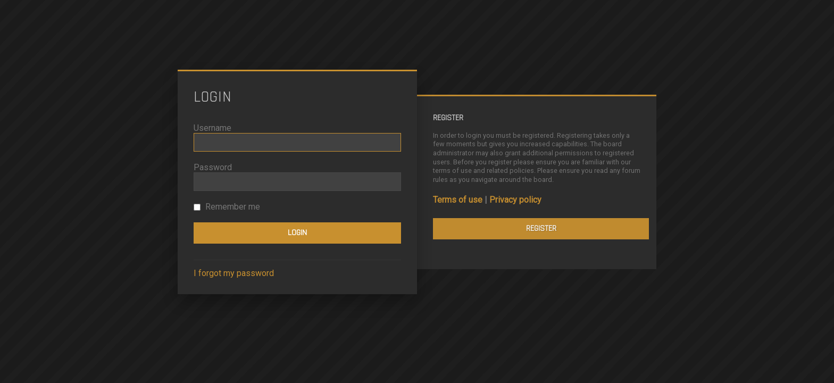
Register (541, 228)
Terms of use (457, 200)
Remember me (227, 207)
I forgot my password (234, 273)
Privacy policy (515, 200)
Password (213, 167)
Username (212, 128)
